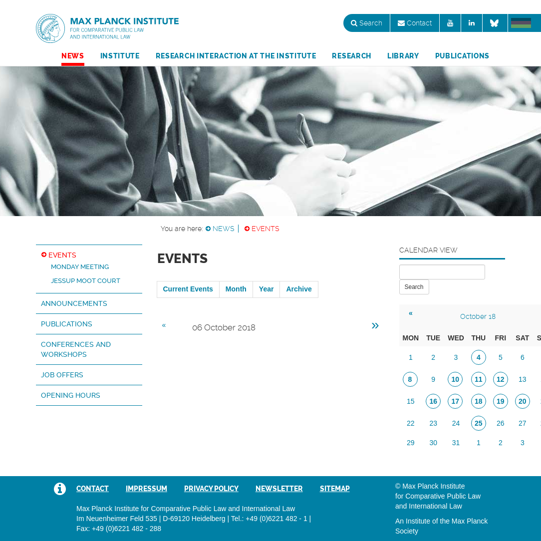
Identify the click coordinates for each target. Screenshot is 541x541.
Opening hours (70, 395)
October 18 (478, 316)
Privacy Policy (211, 489)
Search (366, 23)
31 (456, 443)
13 (523, 379)
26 (501, 423)
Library (403, 56)
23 (433, 423)
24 (456, 423)
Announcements (74, 303)
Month (236, 289)
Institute (120, 56)
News (72, 56)
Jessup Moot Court (85, 280)
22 (411, 423)
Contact (415, 23)
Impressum (146, 489)
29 (411, 443)
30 (433, 443)
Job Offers (62, 375)
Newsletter (279, 489)
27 (523, 423)
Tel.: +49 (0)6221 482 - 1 (269, 519)
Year (266, 289)
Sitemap (335, 489)
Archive (298, 289)
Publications (462, 56)
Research (351, 56)
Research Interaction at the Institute (236, 56)
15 (411, 401)
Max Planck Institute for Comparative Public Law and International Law (107, 29)
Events (265, 229)
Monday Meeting (80, 266)
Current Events (188, 289)
